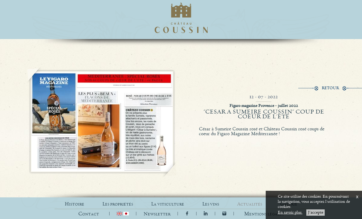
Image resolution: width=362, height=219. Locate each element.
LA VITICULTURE (167, 204)
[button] (264, 214)
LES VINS (210, 204)
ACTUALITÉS (249, 204)
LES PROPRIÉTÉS (117, 204)
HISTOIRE (74, 204)
